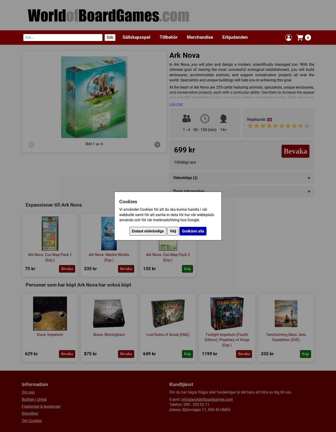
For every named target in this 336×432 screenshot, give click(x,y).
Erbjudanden (235, 37)
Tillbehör (169, 37)
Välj (173, 231)
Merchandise (200, 37)
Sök (110, 37)
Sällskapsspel (136, 37)
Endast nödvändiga (148, 231)
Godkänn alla (193, 231)
